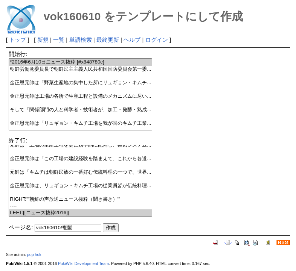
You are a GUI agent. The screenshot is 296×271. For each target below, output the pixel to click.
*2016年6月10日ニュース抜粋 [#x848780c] (80, 62)
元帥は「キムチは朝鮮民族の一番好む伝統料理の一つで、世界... (80, 172)
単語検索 (80, 39)
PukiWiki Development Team (83, 263)
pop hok (34, 254)
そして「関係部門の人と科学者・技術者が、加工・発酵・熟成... (80, 110)
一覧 (58, 39)
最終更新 (107, 39)
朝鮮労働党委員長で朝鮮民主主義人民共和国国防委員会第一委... (80, 69)
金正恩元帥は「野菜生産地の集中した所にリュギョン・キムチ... (80, 82)
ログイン (156, 39)
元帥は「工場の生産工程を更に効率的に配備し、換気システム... (80, 145)
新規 (43, 39)
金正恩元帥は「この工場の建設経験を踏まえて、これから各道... (80, 158)
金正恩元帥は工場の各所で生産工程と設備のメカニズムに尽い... (80, 96)
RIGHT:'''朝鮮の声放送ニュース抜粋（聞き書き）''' (80, 199)
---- (80, 206)
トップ (17, 39)
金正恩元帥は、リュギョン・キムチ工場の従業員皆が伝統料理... (80, 185)
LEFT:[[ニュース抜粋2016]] (80, 212)
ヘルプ (132, 39)
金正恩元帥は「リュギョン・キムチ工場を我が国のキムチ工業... (80, 123)
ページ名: (21, 227)
